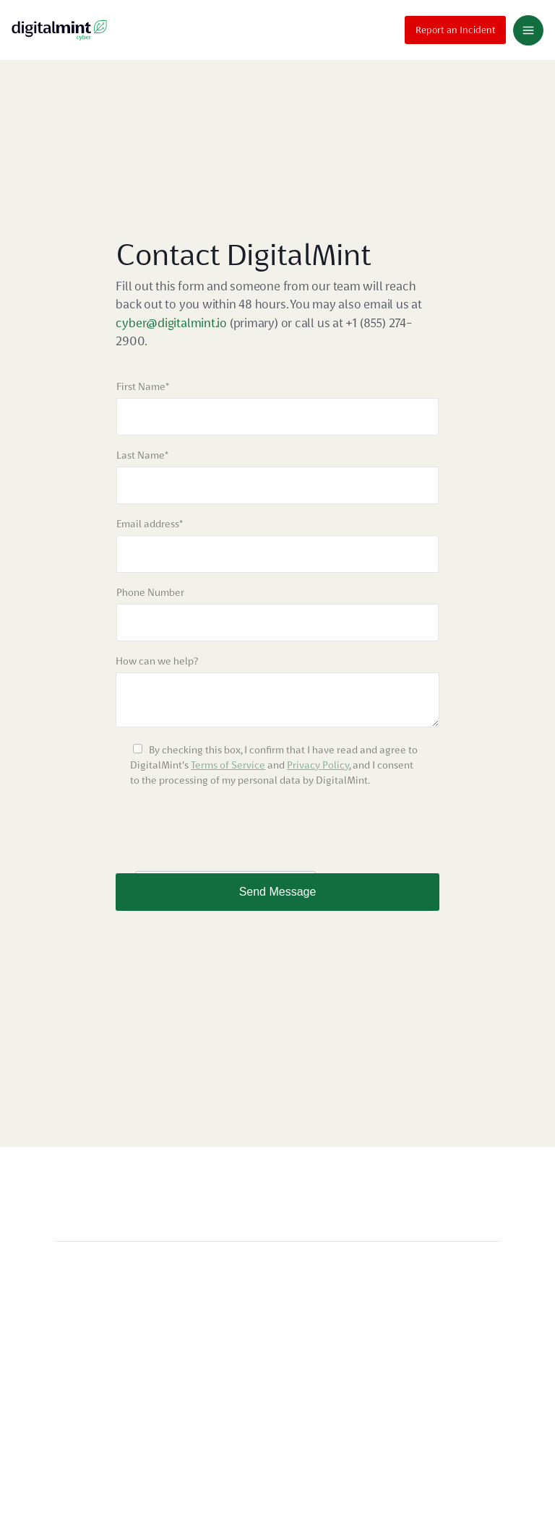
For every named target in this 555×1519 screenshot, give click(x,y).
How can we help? (157, 661)
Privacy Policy (318, 765)
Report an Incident (456, 27)
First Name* (142, 386)
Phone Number (150, 592)
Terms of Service (228, 765)
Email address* (149, 523)
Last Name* (142, 455)
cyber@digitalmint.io (172, 323)
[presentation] (225, 830)
